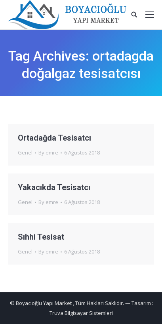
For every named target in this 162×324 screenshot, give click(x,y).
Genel (25, 152)
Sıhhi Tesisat (41, 237)
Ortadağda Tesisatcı (54, 138)
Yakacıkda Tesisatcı (54, 187)
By (48, 152)
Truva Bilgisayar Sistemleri (81, 312)
